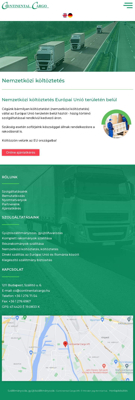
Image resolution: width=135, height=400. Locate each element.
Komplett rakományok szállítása (27, 238)
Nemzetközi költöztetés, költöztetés (30, 249)
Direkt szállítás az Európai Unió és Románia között (40, 254)
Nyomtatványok (14, 200)
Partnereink (11, 204)
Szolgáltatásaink (14, 191)
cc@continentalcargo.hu (31, 290)
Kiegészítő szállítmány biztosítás (27, 260)
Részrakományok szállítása (23, 244)
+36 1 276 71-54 (26, 296)
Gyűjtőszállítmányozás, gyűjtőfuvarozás (32, 233)
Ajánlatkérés (11, 208)
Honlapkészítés (118, 390)
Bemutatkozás (13, 196)
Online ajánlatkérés (20, 152)
